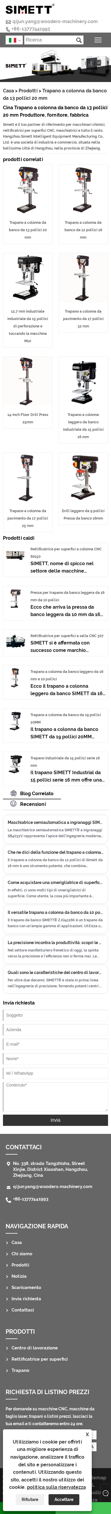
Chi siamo (22, 1253)
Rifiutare (30, 1499)
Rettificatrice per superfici (40, 1359)
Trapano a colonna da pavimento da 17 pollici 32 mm (83, 318)
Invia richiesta (26, 1298)
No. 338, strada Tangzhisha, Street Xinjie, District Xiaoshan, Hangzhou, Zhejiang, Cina (50, 1169)
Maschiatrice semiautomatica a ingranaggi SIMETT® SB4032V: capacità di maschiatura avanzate (55, 822)
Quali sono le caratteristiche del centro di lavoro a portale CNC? (55, 972)
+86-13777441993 (31, 29)
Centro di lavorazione (35, 1348)
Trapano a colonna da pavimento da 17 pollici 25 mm (27, 518)
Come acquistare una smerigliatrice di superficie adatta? (55, 882)
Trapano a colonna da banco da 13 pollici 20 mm (28, 230)
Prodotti (28, 91)
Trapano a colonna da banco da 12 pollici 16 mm (83, 230)
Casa (8, 91)
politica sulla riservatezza (56, 1487)
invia (55, 1120)
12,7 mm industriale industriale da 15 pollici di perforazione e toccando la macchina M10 (27, 326)
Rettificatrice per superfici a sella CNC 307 (67, 636)
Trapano (20, 1370)
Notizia (19, 1276)
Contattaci (24, 1147)
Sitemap (96, 1478)
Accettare (63, 1499)
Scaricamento (26, 1287)
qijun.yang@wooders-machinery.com (55, 21)
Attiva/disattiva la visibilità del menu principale (98, 39)
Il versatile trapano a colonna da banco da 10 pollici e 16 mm (55, 912)
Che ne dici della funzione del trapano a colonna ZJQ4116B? (55, 852)
